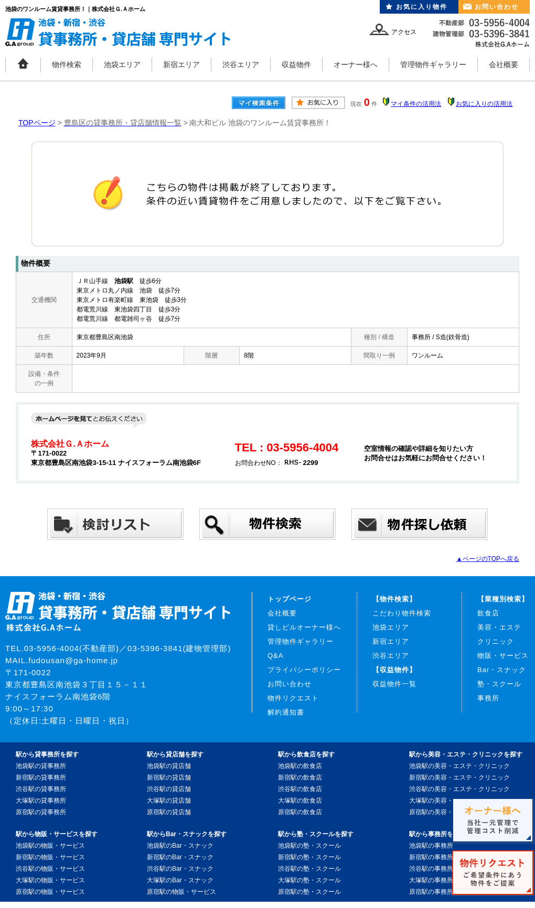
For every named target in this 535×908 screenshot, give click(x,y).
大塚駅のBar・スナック (180, 880)
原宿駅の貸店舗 (169, 812)
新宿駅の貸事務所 (41, 777)
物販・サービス (503, 656)
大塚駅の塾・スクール (309, 880)
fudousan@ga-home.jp (73, 660)
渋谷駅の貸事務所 (41, 789)
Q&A (275, 656)
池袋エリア (122, 64)
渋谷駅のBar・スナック (180, 868)
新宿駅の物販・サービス (50, 857)
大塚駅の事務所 (431, 880)
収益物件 (296, 64)
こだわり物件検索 (401, 613)
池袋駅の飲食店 (300, 766)
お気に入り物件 (421, 6)
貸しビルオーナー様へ (304, 627)
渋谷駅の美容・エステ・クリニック (459, 789)
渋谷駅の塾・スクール (309, 868)
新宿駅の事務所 (431, 857)
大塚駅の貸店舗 (169, 800)
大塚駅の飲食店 (300, 800)
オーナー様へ (356, 64)
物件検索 (66, 64)
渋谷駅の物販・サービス (50, 868)
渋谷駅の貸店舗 (169, 789)
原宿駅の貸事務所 (41, 812)
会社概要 (503, 64)
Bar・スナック (501, 670)
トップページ (290, 599)
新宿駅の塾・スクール (309, 857)
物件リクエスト (293, 698)
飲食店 (488, 613)
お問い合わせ (497, 6)
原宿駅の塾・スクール (309, 891)
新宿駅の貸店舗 (169, 777)
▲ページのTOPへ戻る (487, 559)
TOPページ (37, 122)
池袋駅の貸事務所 (41, 766)
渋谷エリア (240, 64)
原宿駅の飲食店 (300, 812)
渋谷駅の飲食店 (300, 789)
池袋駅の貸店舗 (169, 766)
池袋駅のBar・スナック (180, 845)
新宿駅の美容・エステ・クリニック (459, 777)
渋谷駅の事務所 (431, 868)
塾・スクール (499, 684)
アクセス (403, 32)
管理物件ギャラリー (433, 64)
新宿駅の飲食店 (300, 777)
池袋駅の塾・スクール (309, 845)
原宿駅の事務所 (431, 891)
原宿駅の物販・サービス (50, 891)
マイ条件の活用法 (416, 103)
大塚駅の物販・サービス (50, 880)
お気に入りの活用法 (484, 103)
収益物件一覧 (394, 684)
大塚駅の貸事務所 (41, 800)
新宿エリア (181, 64)
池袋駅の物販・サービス (50, 845)
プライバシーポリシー (304, 670)
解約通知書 (286, 712)
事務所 (488, 698)
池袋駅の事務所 (431, 845)
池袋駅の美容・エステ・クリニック (459, 766)
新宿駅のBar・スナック (180, 857)
